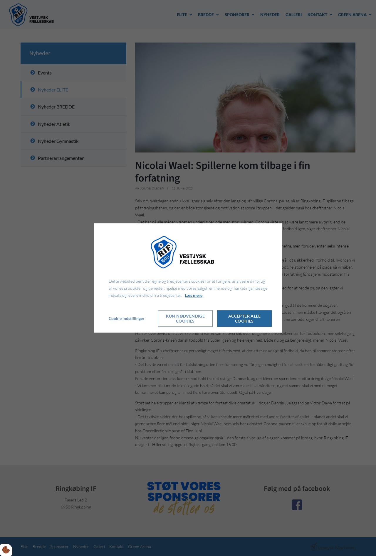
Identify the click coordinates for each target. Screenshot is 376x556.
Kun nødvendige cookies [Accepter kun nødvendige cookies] (185, 319)
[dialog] (188, 278)
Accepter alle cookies (244, 319)
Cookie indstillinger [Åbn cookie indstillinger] (127, 318)
